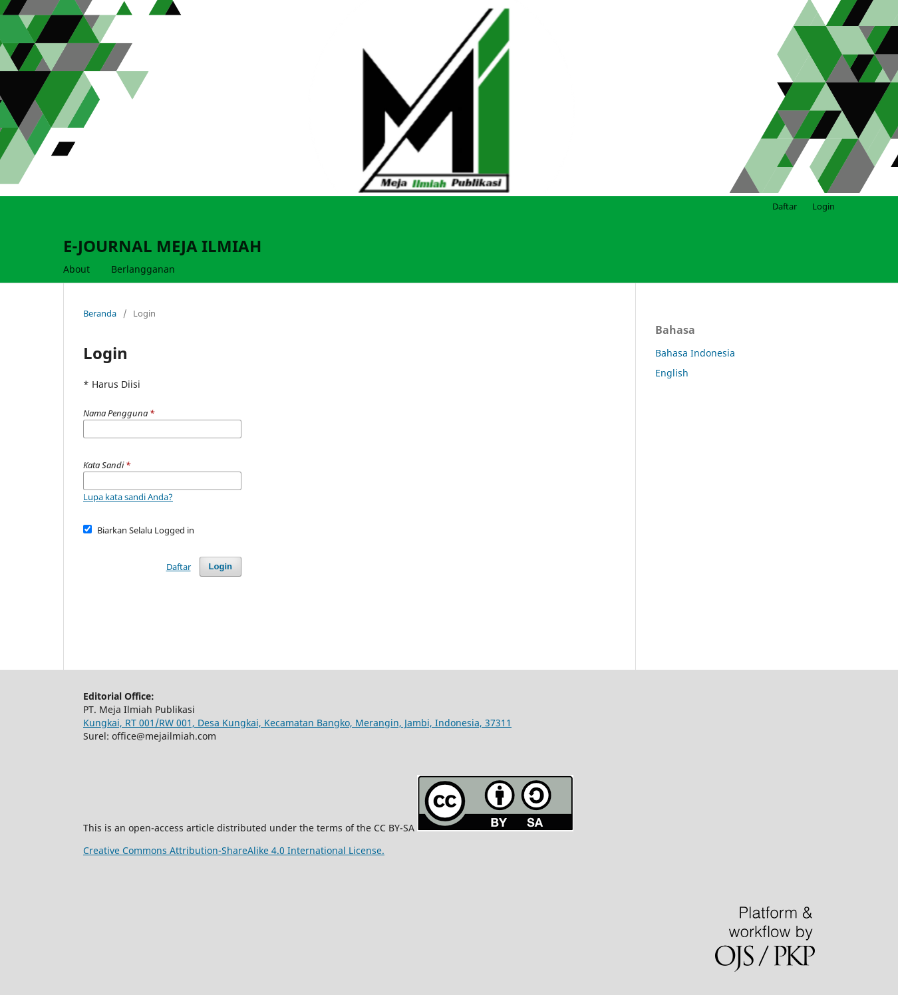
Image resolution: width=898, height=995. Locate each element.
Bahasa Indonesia (695, 353)
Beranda (99, 313)
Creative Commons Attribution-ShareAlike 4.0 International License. (233, 850)
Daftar (784, 206)
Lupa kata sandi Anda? (128, 497)
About (76, 269)
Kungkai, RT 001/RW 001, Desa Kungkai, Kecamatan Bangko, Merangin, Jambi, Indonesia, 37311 (297, 722)
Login (823, 206)
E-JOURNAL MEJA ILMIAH (162, 246)
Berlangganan (143, 269)
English (671, 372)
